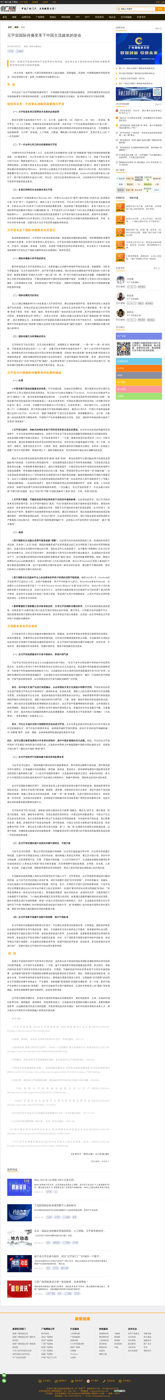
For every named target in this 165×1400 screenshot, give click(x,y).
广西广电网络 (47, 1344)
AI (56, 1192)
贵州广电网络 (47, 1340)
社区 (54, 2)
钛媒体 (102, 1351)
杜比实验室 (133, 1351)
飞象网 (117, 1334)
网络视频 (65, 17)
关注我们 (125, 1381)
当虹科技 (132, 1347)
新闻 (16, 27)
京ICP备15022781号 (110, 1389)
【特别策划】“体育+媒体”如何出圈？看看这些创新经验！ (140, 141)
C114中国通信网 (77, 1344)
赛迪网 (117, 1337)
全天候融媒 (126, 17)
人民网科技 (104, 1340)
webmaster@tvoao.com (99, 1391)
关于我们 (44, 1381)
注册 (163, 2)
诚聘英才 (60, 1381)
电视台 (53, 17)
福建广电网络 (47, 1354)
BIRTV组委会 (133, 1334)
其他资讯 (99, 17)
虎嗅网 (117, 1340)
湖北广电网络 (47, 1337)
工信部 (49, 1217)
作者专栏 (141, 17)
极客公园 (103, 1354)
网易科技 (103, 1347)
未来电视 (132, 1337)
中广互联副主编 (134, 315)
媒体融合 (141, 287)
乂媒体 (73, 1357)
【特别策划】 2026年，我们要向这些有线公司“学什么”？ (140, 112)
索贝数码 (132, 1344)
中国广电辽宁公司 (49, 1357)
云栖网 (73, 1351)
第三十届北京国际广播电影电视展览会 (136, 84)
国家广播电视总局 (20, 1334)
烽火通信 (147, 1337)
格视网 (35, 2)
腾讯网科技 (104, 1337)
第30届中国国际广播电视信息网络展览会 (137, 73)
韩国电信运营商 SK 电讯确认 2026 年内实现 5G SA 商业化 (140, 163)
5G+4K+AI (132, 287)
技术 (59, 1294)
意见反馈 (109, 1381)
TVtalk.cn (74, 1354)
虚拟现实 (56, 1243)
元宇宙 (10, 51)
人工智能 (66, 1217)
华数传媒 (147, 1334)
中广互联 (24, 2)
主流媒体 (19, 51)
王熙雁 (130, 279)
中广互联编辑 (133, 282)
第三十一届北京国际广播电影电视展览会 (137, 68)
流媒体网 (74, 1340)
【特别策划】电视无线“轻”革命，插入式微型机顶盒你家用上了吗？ (140, 126)
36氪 (116, 1347)
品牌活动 (26, 17)
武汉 (48, 1268)
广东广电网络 (47, 1351)
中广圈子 (93, 1381)
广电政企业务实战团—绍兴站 (132, 78)
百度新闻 (118, 1344)
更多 (158, 29)
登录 (158, 2)
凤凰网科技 (104, 1334)
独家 (14, 17)
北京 (48, 1243)
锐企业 (112, 17)
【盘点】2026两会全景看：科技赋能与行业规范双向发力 (140, 119)
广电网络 (40, 17)
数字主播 (64, 1268)
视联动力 (147, 1351)
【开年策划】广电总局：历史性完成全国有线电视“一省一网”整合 (140, 134)
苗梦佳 (130, 312)
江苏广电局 (51, 1294)
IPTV (87, 17)
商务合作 (77, 1381)
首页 (5, 17)
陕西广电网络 (47, 1347)
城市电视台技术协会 (21, 1354)
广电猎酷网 (75, 1337)
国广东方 (147, 1344)
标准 (74, 1217)
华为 (147, 1347)
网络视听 (141, 320)
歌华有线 (45, 1334)
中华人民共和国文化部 (22, 1351)
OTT (77, 17)
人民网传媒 (75, 1334)
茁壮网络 (132, 1340)
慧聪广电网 (75, 1347)
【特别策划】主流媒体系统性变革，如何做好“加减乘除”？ (140, 149)
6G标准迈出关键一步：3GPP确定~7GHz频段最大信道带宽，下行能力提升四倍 (140, 156)
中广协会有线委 (19, 1357)
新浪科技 (103, 1344)
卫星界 (45, 2)
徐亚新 (130, 295)
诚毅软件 (147, 1340)
